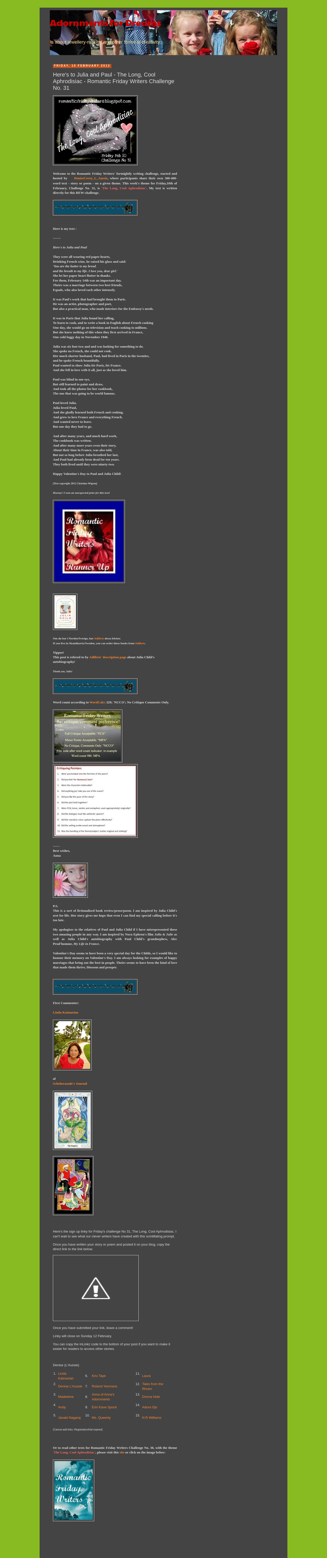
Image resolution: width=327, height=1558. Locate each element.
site (122, 1452)
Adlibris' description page (107, 657)
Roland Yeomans (104, 1386)
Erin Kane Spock (104, 1407)
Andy (62, 1407)
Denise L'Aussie (70, 1386)
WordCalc (96, 702)
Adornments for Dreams (105, 22)
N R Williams (151, 1418)
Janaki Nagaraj (69, 1418)
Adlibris (99, 638)
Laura (146, 1376)
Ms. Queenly (101, 1418)
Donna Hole (151, 1397)
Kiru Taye (99, 1376)
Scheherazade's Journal (70, 1083)
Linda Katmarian (65, 1012)
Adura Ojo (149, 1407)
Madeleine (66, 1397)
